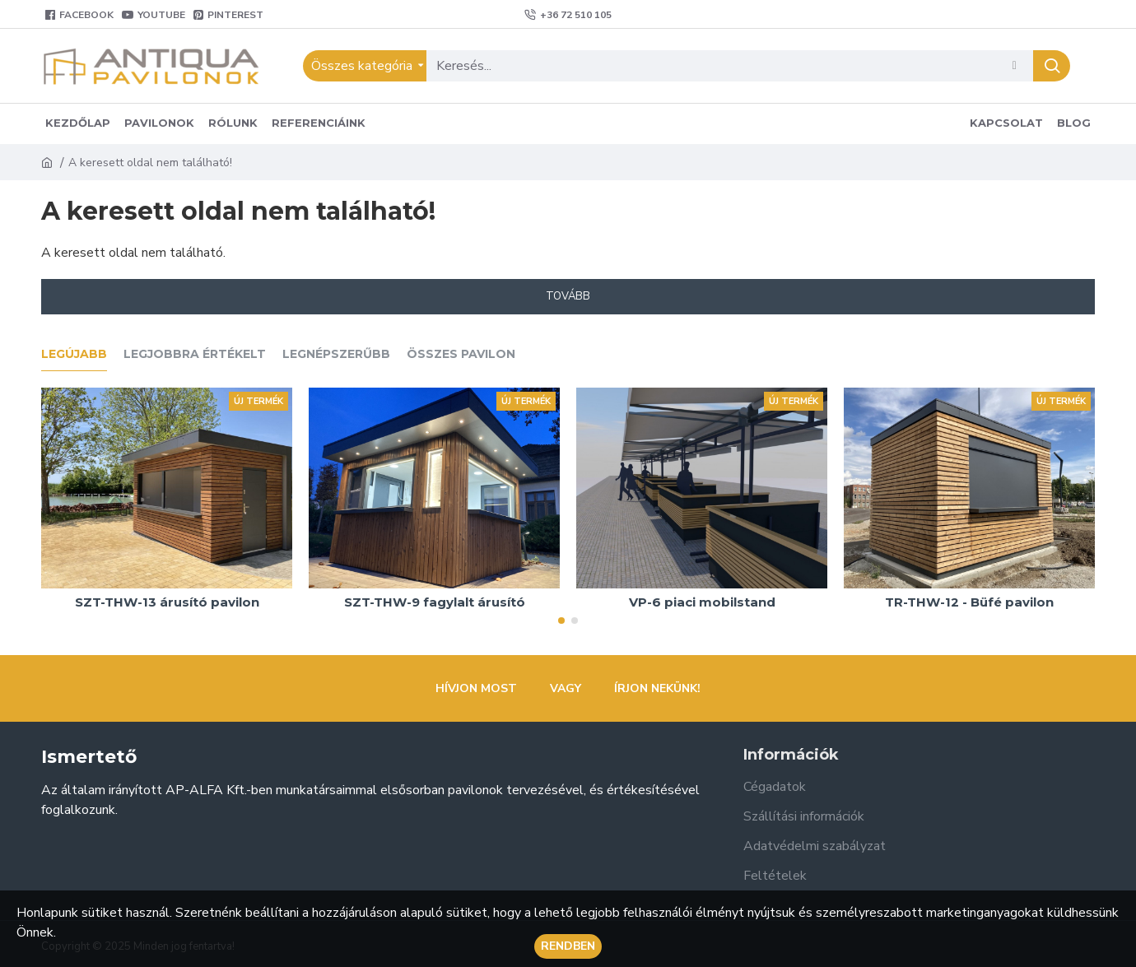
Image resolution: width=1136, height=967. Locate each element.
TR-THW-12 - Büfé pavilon (969, 602)
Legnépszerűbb (336, 354)
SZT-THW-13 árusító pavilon (167, 602)
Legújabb (74, 354)
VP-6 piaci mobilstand (702, 602)
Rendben (568, 946)
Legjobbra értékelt (194, 354)
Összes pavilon (461, 354)
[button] (561, 620)
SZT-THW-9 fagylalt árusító (434, 602)
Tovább (568, 296)
